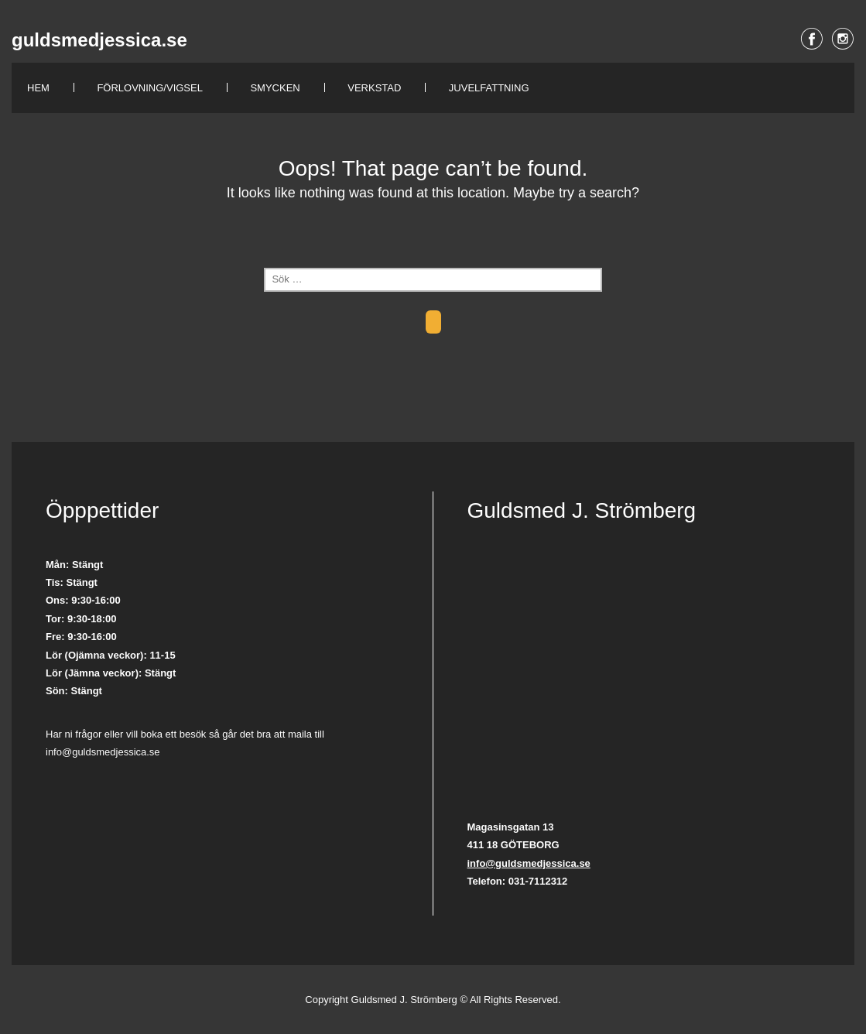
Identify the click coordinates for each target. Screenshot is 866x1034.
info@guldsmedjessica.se (528, 863)
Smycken (275, 88)
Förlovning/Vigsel (150, 88)
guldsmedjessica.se (99, 39)
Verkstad (374, 88)
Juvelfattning (489, 88)
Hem (38, 88)
